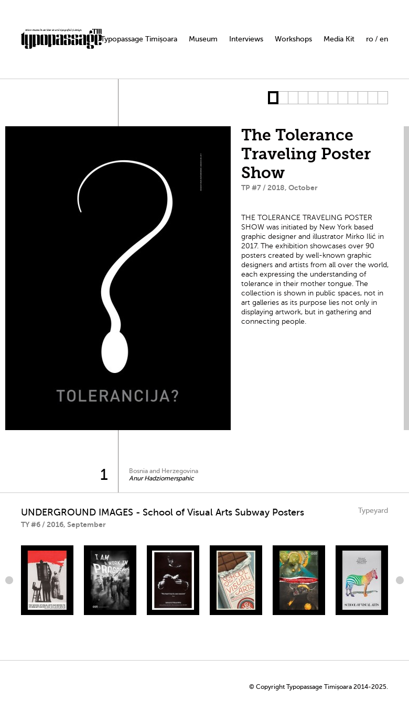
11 (373, 97)
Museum (203, 39)
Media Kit (339, 39)
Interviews (246, 39)
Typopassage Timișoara (139, 39)
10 (363, 97)
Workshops (293, 39)
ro (369, 39)
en (384, 39)
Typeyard (373, 510)
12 (383, 97)
